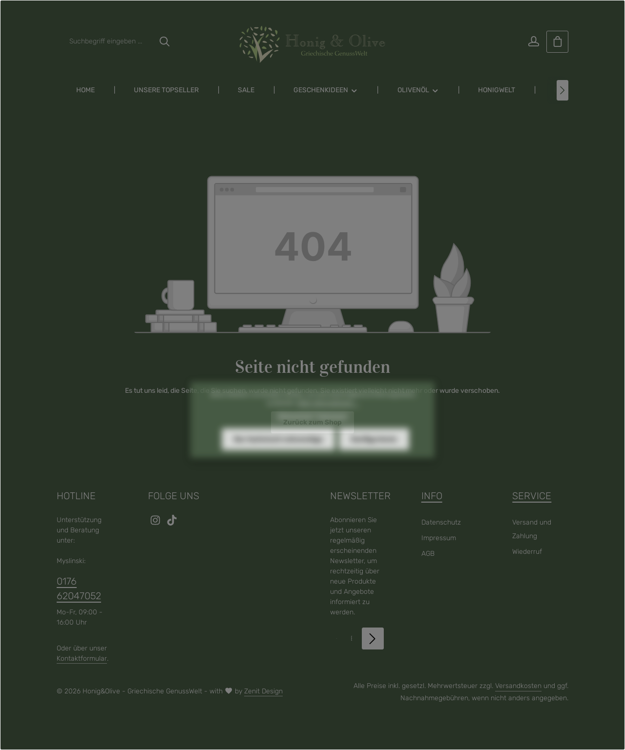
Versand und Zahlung (531, 529)
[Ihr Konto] (533, 42)
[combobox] (109, 42)
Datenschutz (441, 522)
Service (531, 496)
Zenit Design (263, 691)
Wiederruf (527, 551)
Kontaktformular (82, 658)
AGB (428, 553)
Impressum (438, 538)
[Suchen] (164, 42)
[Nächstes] (562, 90)
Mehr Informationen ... (327, 418)
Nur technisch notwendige (278, 454)
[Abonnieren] (373, 638)
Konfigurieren (374, 454)
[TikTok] (172, 523)
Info (431, 496)
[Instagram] (156, 523)
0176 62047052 (79, 588)
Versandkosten (518, 686)
